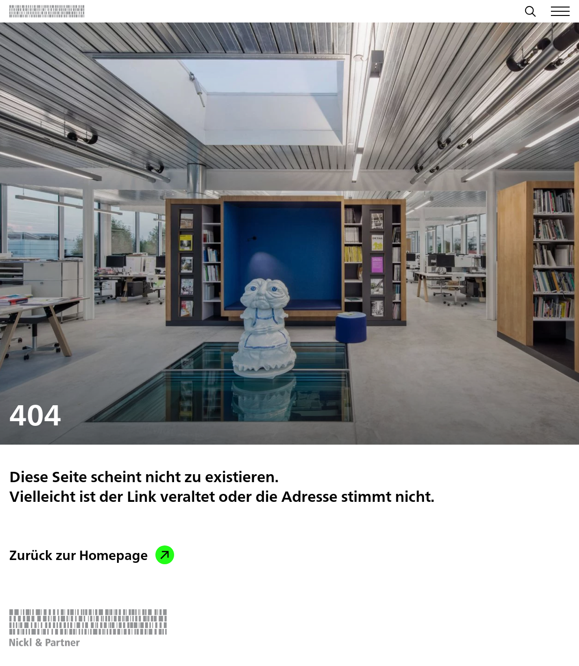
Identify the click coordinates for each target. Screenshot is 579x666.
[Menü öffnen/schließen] (560, 11)
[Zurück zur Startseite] (46, 11)
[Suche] (530, 13)
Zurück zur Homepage (91, 554)
